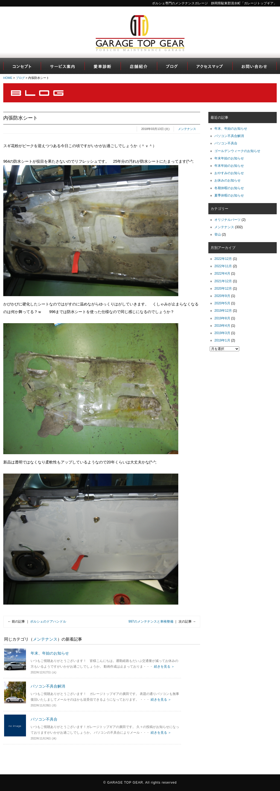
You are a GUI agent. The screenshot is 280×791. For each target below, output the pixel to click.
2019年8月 (222, 318)
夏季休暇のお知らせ (229, 195)
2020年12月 (223, 288)
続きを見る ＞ (164, 666)
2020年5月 (222, 303)
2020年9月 (222, 296)
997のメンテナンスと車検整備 (151, 621)
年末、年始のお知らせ (50, 653)
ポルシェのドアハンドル (48, 621)
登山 (217, 234)
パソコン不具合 (44, 719)
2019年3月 (222, 333)
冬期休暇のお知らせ (229, 188)
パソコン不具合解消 (48, 686)
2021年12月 (223, 281)
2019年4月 (222, 326)
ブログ (20, 77)
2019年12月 (223, 311)
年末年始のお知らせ (229, 158)
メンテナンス (187, 128)
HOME (7, 77)
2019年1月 (222, 340)
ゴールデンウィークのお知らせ (237, 151)
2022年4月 (222, 273)
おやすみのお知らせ (229, 173)
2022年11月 (223, 266)
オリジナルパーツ (227, 220)
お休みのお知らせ (227, 180)
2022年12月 (223, 259)
